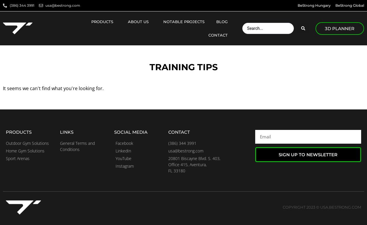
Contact (219, 35)
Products (103, 22)
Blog (223, 22)
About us (140, 22)
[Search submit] (303, 28)
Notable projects (184, 21)
